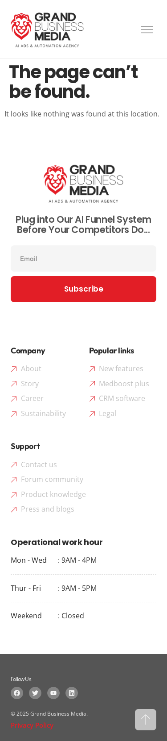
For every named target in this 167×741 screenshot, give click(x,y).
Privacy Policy (32, 725)
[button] (147, 28)
